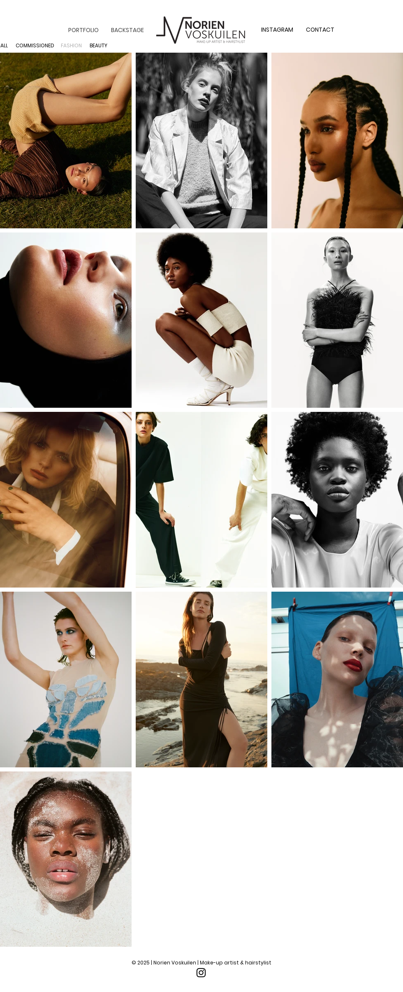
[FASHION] (71, 45)
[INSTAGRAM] (277, 30)
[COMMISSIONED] (35, 45)
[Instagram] (201, 972)
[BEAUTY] (98, 45)
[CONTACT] (320, 30)
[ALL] (4, 45)
